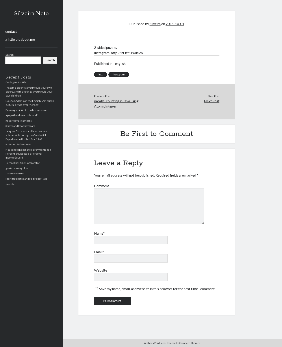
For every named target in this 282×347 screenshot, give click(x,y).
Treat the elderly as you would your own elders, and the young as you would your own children (29, 91)
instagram (119, 74)
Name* (99, 233)
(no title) (10, 184)
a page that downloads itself (22, 115)
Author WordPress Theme (160, 343)
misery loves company (19, 120)
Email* (99, 252)
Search (10, 54)
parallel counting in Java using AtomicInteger (116, 103)
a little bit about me (20, 39)
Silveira (155, 24)
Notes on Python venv (18, 144)
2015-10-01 (175, 24)
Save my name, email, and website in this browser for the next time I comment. (157, 289)
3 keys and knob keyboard (20, 126)
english (120, 63)
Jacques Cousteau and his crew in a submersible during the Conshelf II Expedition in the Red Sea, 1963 (26, 135)
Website (100, 270)
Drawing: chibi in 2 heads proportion (26, 110)
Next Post (211, 101)
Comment (101, 186)
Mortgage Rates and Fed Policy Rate (26, 178)
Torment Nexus (15, 173)
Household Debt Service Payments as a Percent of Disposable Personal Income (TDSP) (28, 153)
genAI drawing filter (17, 168)
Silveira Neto (31, 13)
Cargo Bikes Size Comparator (23, 162)
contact (11, 31)
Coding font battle (16, 82)
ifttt (100, 74)
